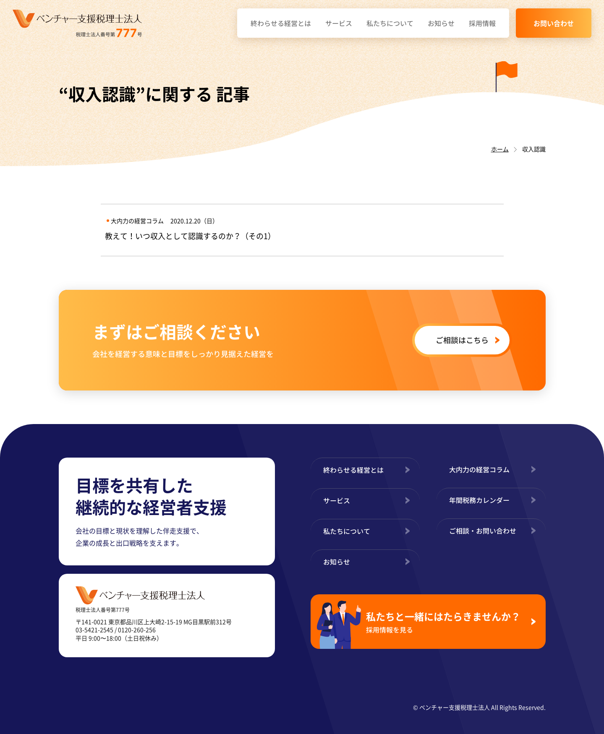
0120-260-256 (137, 629)
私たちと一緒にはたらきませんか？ (445, 622)
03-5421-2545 (94, 629)
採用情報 (482, 23)
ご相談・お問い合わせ (482, 531)
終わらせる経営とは (281, 23)
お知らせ (441, 23)
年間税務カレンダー (479, 500)
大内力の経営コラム (479, 469)
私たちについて (389, 23)
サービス (338, 23)
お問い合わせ (553, 23)
